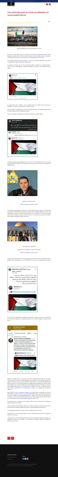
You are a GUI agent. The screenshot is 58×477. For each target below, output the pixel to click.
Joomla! (8, 465)
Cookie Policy (10, 459)
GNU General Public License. (28, 465)
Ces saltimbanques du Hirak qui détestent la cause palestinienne (28, 13)
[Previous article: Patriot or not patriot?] (8, 438)
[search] (44, 4)
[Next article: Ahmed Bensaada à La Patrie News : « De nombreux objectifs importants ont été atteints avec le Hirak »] (12, 438)
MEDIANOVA (34, 464)
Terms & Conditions (11, 457)
